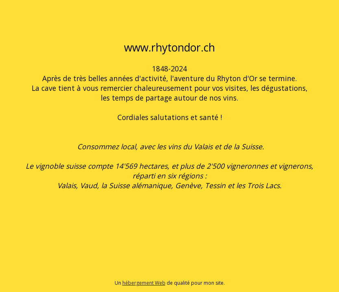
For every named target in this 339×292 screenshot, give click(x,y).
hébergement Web (143, 282)
